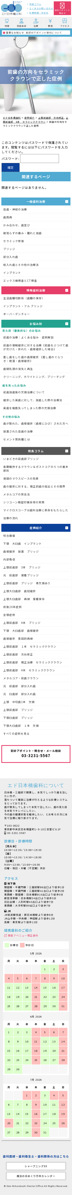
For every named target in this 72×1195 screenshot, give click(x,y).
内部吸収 (9, 559)
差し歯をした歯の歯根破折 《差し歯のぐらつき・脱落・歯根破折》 (33, 359)
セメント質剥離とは (16, 439)
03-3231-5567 (16, 833)
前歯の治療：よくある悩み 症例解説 (28, 337)
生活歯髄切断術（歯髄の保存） (24, 298)
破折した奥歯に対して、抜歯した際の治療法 (32, 400)
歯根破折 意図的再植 (18, 638)
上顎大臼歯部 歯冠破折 (19, 591)
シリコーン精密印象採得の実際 (24, 502)
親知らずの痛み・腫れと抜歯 (22, 233)
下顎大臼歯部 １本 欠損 (21, 726)
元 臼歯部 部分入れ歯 (19, 694)
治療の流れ (10, 518)
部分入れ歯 (10, 257)
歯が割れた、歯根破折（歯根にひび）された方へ (35, 423)
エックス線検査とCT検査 (20, 280)
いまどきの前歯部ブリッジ (21, 459)
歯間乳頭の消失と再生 (18, 369)
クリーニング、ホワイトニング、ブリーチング (34, 377)
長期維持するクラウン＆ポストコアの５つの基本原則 (35, 468)
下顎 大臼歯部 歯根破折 (21, 631)
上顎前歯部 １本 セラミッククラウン (29, 646)
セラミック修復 (13, 241)
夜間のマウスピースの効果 (21, 478)
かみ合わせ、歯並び (16, 225)
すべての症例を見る (16, 733)
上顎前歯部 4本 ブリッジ (22, 623)
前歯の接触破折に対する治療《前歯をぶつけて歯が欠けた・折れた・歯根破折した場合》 (35, 347)
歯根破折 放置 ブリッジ (21, 551)
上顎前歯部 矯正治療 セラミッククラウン (32, 662)
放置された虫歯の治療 (18, 431)
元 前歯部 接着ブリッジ (21, 575)
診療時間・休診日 (38, 12)
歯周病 (7, 217)
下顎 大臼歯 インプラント (22, 543)
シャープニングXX (36, 1166)
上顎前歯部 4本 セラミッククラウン (29, 670)
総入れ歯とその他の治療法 (21, 265)
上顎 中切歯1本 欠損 (19, 702)
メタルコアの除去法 (16, 494)
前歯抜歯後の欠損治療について (24, 392)
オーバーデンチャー (16, 314)
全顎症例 (9, 615)
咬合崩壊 (9, 536)
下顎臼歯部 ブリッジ (18, 718)
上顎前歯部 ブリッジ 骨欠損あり (26, 583)
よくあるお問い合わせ (41, 8)
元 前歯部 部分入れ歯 (19, 686)
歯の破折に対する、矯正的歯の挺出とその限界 (34, 486)
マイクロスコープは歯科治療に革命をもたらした (35, 510)
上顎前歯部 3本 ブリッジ (22, 567)
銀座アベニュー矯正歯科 (23, 935)
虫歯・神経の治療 (15, 209)
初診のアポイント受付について (32, 32)
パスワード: (30, 158)
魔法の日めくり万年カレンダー (36, 1176)
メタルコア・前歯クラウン (21, 678)
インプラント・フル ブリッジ (23, 306)
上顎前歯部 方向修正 (18, 654)
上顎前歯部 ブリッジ (18, 710)
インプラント (12, 273)
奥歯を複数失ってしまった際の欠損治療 (29, 408)
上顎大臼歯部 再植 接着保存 (24, 599)
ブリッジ (9, 249)
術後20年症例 (12, 607)
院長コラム (35, 4)
